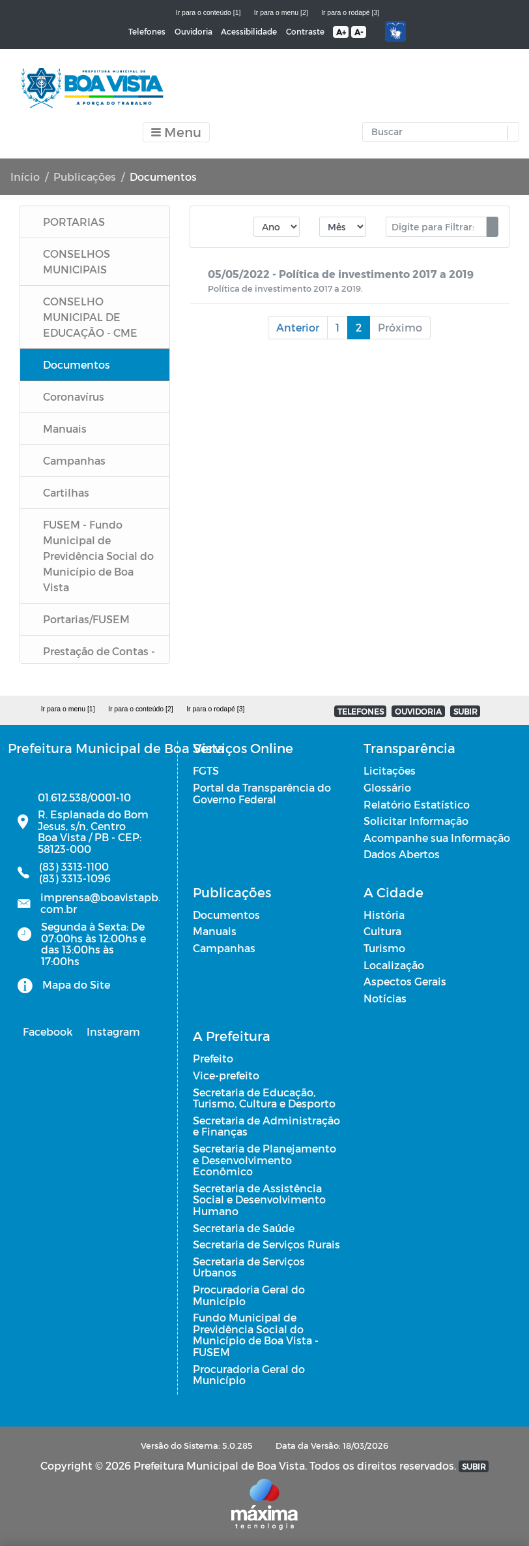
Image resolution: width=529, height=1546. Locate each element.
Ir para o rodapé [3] (350, 12)
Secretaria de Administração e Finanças (266, 1126)
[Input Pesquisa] (438, 131)
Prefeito (213, 1058)
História (384, 914)
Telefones (146, 31)
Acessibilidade (249, 31)
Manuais (214, 931)
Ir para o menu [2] (281, 12)
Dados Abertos (402, 854)
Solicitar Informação (416, 820)
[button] (510, 133)
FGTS (206, 770)
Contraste (305, 31)
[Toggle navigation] (176, 132)
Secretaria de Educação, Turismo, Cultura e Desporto (264, 1098)
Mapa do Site (76, 984)
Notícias (385, 998)
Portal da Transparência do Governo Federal (262, 793)
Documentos (226, 914)
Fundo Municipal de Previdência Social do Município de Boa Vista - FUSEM (256, 1334)
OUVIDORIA (418, 711)
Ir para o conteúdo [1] (208, 12)
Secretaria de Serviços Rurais (266, 1244)
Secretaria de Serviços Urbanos (249, 1267)
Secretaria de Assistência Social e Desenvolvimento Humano (259, 1199)
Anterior (297, 327)
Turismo (384, 948)
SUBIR (465, 711)
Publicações (84, 176)
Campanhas (224, 948)
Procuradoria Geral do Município (249, 1295)
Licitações (390, 770)
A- (358, 32)
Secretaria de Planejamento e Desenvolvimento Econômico (264, 1159)
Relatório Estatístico (417, 804)
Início (25, 176)
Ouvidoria (193, 31)
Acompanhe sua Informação (437, 837)
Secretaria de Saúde (243, 1228)
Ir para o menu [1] (68, 709)
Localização (394, 965)
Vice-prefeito (226, 1075)
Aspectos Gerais (405, 981)
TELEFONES (360, 711)
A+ (341, 32)
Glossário (387, 787)
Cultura (382, 931)
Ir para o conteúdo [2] (140, 709)
